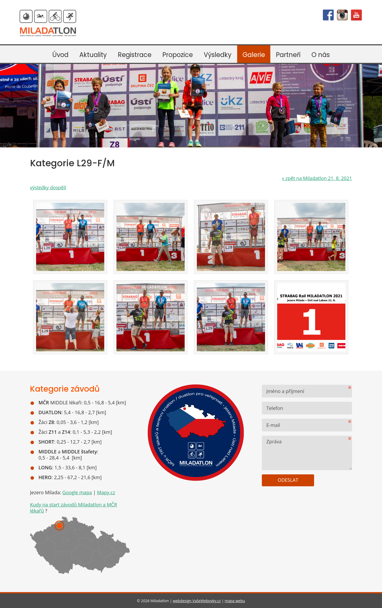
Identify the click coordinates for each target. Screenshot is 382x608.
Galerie (253, 54)
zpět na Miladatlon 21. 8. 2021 (317, 178)
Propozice (177, 54)
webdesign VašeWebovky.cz (197, 600)
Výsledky (218, 54)
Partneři (288, 54)
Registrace (134, 54)
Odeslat (288, 480)
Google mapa (77, 492)
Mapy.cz (106, 492)
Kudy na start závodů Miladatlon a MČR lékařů (73, 507)
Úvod (60, 54)
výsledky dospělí (48, 187)
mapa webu (235, 600)
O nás (320, 54)
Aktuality (93, 54)
